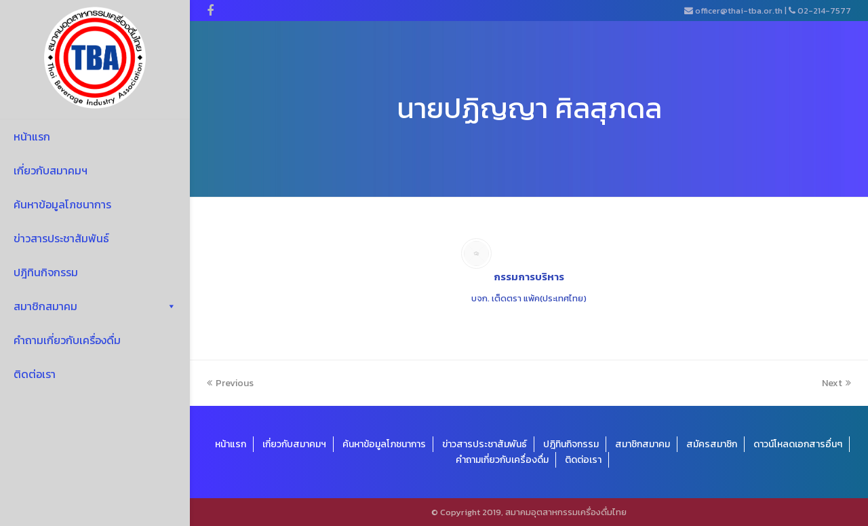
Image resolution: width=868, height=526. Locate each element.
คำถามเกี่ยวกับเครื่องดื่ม (67, 340)
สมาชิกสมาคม (95, 306)
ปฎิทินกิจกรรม (46, 272)
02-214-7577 (824, 10)
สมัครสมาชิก (711, 444)
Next (836, 383)
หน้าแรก (32, 136)
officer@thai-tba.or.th (739, 10)
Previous (230, 383)
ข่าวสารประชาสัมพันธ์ (61, 238)
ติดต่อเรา (35, 374)
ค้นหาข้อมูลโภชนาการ (62, 204)
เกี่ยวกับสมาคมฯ (50, 170)
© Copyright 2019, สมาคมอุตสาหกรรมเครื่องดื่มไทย (529, 512)
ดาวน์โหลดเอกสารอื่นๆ (797, 444)
